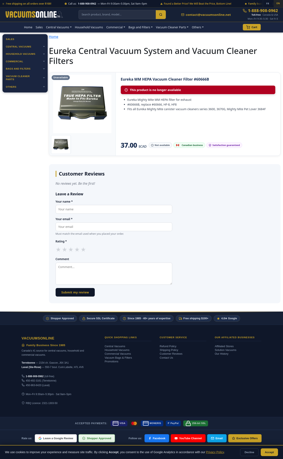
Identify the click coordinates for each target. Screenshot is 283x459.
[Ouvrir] (43, 46)
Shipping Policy (169, 350)
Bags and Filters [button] (139, 27)
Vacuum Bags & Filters (118, 357)
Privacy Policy (215, 452)
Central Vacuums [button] (57, 27)
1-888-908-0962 (260, 11)
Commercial (14, 61)
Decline (249, 452)
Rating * (61, 241)
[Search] (161, 14)
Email (217, 438)
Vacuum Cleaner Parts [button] (171, 27)
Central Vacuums (18, 46)
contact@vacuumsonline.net (206, 14)
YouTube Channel (188, 438)
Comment (62, 259)
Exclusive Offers (245, 438)
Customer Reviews (171, 353)
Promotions (111, 361)
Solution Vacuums (225, 350)
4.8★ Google (227, 318)
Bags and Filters (18, 68)
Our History (221, 353)
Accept (269, 452)
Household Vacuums (89, 27)
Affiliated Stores (224, 346)
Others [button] (196, 27)
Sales (39, 27)
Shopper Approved (60, 318)
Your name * (64, 201)
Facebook (157, 438)
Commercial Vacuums (118, 353)
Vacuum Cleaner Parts (18, 78)
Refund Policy (168, 346)
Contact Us (166, 357)
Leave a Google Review (56, 438)
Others (11, 87)
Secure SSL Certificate (98, 318)
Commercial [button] (114, 27)
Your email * (64, 219)
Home (28, 27)
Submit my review (75, 292)
